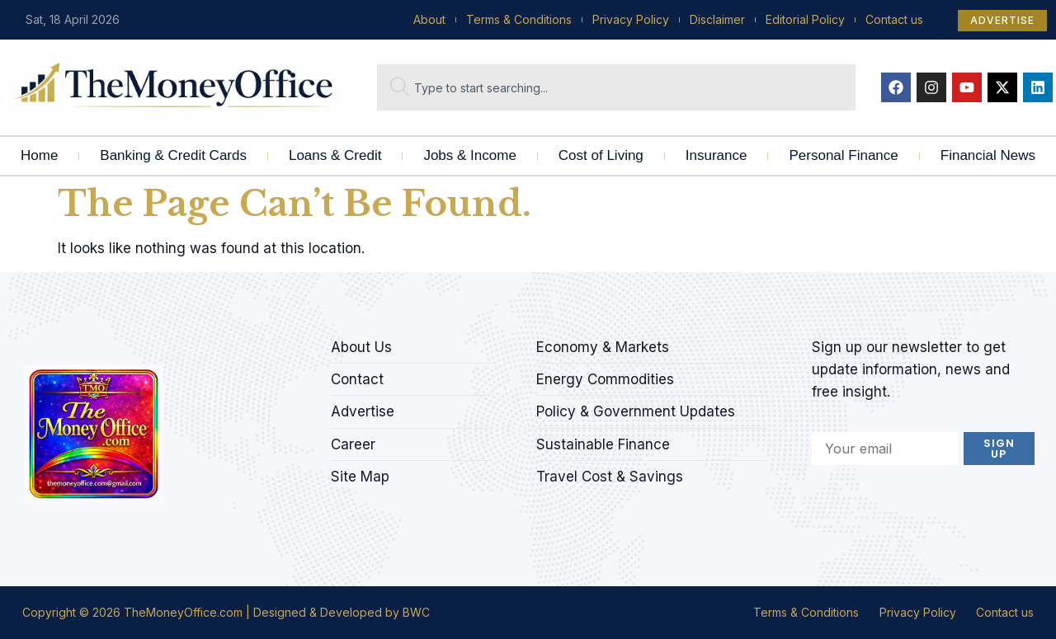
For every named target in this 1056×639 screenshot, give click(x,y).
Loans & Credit (335, 155)
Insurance (716, 155)
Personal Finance (843, 155)
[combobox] (616, 87)
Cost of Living (601, 155)
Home (39, 155)
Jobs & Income (469, 155)
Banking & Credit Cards (173, 155)
